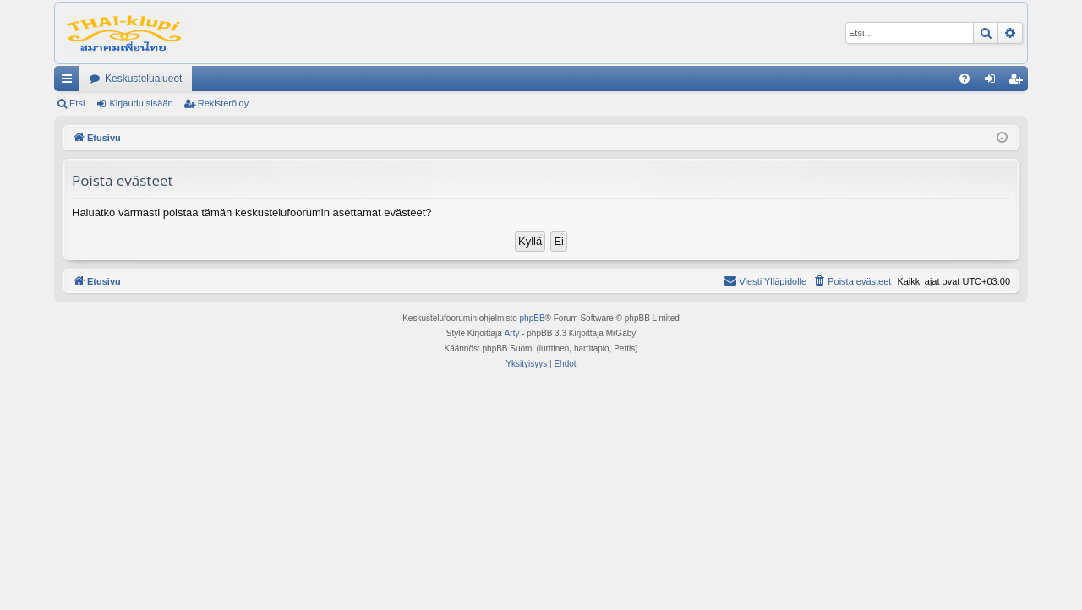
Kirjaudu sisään (140, 103)
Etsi (77, 103)
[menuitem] (964, 78)
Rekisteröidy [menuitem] (1019, 82)
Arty (512, 333)
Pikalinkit (70, 82)
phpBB (532, 318)
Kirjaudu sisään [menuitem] (994, 82)
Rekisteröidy (223, 103)
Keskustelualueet (143, 78)
